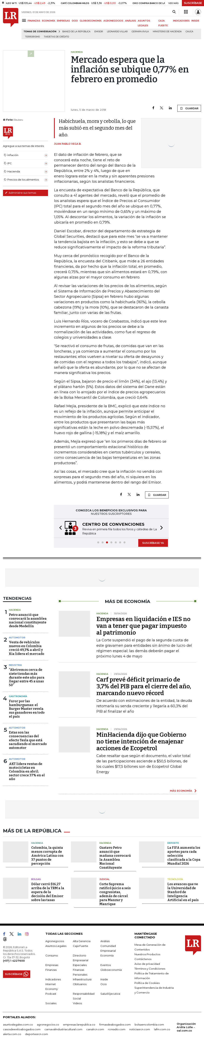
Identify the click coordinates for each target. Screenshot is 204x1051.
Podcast (50, 997)
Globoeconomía (111, 973)
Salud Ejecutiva (110, 997)
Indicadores (53, 983)
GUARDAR (189, 108)
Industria (15, 670)
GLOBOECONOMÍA (91, 20)
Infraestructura (82, 983)
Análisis (105, 945)
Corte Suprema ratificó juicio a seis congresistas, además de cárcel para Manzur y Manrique (115, 898)
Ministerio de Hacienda (167, 31)
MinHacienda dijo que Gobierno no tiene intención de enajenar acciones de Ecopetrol (141, 746)
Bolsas (36, 883)
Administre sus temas (20, 192)
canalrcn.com (95, 1033)
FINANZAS (34, 20)
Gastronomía (18, 701)
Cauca (189, 31)
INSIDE (195, 20)
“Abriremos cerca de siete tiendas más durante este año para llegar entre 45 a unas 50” (26, 682)
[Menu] (25, 20)
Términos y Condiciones (149, 972)
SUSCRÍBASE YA (153, 547)
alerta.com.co (12, 1038)
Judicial (104, 883)
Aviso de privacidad (147, 967)
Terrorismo (32, 36)
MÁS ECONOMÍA (181, 795)
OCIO (75, 20)
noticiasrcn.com (139, 1033)
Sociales (50, 1007)
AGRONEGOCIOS (113, 20)
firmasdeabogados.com (115, 1028)
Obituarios (79, 988)
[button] (59, 531)
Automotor (17, 642)
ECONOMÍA (48, 20)
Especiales (80, 969)
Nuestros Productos (147, 958)
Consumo (51, 959)
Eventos (105, 969)
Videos (77, 1007)
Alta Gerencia (81, 945)
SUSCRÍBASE (193, 3)
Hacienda (15, 614)
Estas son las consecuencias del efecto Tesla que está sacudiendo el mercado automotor (28, 745)
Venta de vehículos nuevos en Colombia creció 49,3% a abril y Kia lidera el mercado (26, 653)
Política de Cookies (147, 986)
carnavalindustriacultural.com (63, 1033)
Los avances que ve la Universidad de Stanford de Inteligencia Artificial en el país (183, 896)
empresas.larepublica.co (79, 1028)
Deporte (173, 847)
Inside (104, 983)
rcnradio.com (116, 1033)
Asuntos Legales (55, 949)
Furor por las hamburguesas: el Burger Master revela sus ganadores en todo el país (27, 713)
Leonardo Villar (117, 31)
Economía (107, 959)
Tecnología (175, 883)
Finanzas (51, 973)
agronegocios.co (48, 1028)
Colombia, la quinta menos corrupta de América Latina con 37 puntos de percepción (47, 860)
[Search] (174, 12)
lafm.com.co (162, 1033)
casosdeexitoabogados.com (21, 1033)
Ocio (103, 988)
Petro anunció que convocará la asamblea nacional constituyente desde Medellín (28, 625)
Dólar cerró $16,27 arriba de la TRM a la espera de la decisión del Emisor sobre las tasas (47, 896)
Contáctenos (142, 963)
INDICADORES (181, 20)
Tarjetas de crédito (56, 36)
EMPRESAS (63, 20)
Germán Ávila (140, 31)
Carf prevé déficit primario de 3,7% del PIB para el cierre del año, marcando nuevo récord (143, 691)
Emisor (98, 31)
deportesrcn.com (36, 1038)
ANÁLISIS (130, 20)
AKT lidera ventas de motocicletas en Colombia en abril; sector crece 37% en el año (27, 776)
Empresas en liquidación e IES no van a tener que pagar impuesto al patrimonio (143, 630)
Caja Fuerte (80, 949)
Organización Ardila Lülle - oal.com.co (186, 1031)
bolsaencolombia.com (149, 1028)
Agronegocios (54, 945)
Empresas (51, 969)
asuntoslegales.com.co (18, 1028)
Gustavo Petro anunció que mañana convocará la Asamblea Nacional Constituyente (115, 862)
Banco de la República (76, 31)
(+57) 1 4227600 (14, 964)
